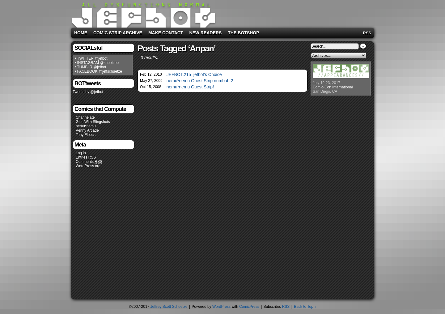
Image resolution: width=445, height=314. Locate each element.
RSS (367, 33)
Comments (89, 161)
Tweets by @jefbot (88, 92)
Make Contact (165, 32)
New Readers (205, 32)
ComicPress (249, 306)
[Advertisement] (294, 12)
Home (80, 32)
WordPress (221, 306)
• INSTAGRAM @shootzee (97, 63)
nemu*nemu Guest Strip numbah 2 (200, 80)
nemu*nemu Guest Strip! (190, 86)
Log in (81, 153)
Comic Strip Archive (117, 32)
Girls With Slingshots (93, 122)
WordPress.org (88, 166)
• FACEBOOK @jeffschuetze (98, 71)
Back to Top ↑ (305, 306)
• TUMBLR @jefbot (90, 67)
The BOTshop (243, 32)
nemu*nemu (86, 126)
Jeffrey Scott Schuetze (169, 306)
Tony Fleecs (85, 135)
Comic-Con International (333, 87)
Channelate (85, 117)
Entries (86, 157)
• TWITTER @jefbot (91, 58)
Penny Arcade (87, 130)
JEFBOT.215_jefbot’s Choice (194, 74)
